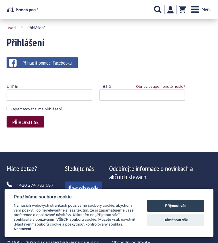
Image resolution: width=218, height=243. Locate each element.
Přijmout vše (175, 206)
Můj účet (170, 9)
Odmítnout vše (175, 220)
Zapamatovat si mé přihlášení (34, 108)
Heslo (105, 86)
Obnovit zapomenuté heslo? (160, 86)
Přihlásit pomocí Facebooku (40, 63)
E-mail (13, 86)
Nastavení (22, 228)
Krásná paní (22, 9)
